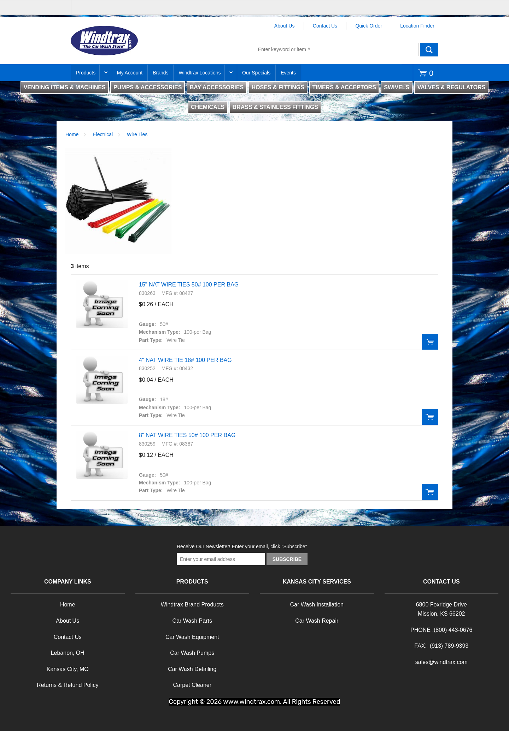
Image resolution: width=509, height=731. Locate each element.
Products (85, 72)
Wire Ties (137, 134)
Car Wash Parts (192, 621)
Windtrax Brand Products (192, 605)
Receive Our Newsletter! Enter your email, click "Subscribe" (242, 546)
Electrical (103, 134)
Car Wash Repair (316, 621)
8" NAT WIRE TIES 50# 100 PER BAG (187, 435)
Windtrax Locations (200, 72)
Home (71, 134)
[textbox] (337, 49)
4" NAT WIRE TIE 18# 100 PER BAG (185, 360)
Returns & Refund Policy (67, 685)
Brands (160, 72)
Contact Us (325, 26)
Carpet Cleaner (192, 685)
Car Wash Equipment (192, 637)
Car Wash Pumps (192, 653)
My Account (129, 72)
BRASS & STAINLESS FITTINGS (275, 107)
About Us (284, 26)
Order (430, 342)
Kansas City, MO (68, 669)
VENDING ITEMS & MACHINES (65, 87)
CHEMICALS (207, 107)
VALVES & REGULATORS (451, 87)
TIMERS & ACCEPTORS (344, 87)
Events (288, 72)
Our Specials (256, 72)
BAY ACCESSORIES (217, 87)
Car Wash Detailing (192, 669)
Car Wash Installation (317, 605)
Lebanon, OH (67, 653)
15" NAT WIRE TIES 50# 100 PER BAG (189, 285)
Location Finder (417, 26)
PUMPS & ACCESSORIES (147, 87)
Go (429, 49)
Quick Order (368, 26)
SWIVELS (396, 87)
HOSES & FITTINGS (278, 87)
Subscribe (287, 559)
